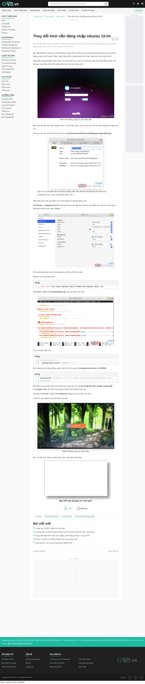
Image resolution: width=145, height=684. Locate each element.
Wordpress (35, 10)
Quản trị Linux (7, 66)
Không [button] (84, 508)
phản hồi (78, 640)
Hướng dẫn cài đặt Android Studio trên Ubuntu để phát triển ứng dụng (64, 532)
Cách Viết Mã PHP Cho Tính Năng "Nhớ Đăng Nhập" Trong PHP (62, 536)
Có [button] (70, 508)
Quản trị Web (48, 10)
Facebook (136, 640)
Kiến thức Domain (9, 60)
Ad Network (6, 72)
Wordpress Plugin (9, 51)
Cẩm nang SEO (8, 69)
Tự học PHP (74, 10)
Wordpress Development (11, 48)
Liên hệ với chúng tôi (33, 659)
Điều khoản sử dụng (9, 663)
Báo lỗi (28, 663)
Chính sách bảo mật (9, 667)
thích (60, 640)
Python (4, 33)
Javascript (6, 24)
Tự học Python (87, 10)
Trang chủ (6, 10)
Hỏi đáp (138, 10)
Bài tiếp (112, 551)
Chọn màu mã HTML (57, 663)
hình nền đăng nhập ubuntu (85, 516)
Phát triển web (20, 10)
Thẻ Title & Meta (84, 659)
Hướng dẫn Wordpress (11, 42)
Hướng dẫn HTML (9, 102)
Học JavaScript (8, 114)
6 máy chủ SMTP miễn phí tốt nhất (50, 528)
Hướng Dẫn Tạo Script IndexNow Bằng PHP (54, 543)
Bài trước (40, 551)
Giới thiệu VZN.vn (8, 659)
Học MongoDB (7, 117)
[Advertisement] (73, 26)
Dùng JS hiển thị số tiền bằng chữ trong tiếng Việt (56, 539)
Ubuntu (39, 516)
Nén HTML (82, 667)
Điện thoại (6, 84)
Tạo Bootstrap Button (86, 663)
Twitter (4, 643)
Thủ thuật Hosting (9, 63)
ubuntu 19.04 (67, 516)
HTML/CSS (6, 27)
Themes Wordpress (9, 45)
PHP (3, 21)
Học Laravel (6, 108)
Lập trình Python (8, 105)
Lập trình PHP (7, 99)
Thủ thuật (61, 10)
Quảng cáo (29, 667)
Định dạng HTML (56, 667)
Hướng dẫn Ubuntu (52, 516)
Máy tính (5, 81)
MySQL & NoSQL (9, 30)
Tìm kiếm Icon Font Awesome (60, 659)
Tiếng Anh (6, 90)
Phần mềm (6, 87)
